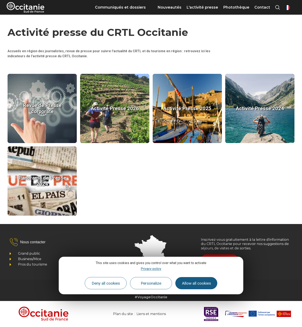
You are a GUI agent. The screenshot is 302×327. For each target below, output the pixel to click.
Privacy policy (151, 269)
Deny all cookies (106, 283)
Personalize (151, 283)
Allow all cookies (196, 283)
